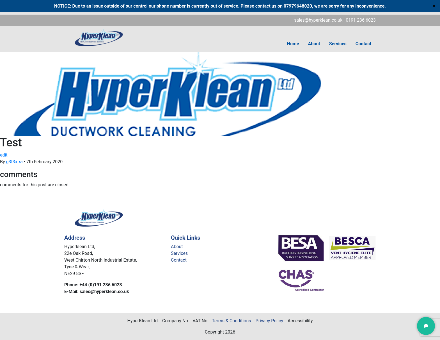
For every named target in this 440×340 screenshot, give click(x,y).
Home (293, 43)
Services (338, 43)
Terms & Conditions (231, 320)
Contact (363, 43)
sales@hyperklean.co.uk (318, 20)
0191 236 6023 (361, 20)
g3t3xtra (14, 161)
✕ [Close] (434, 6)
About (314, 43)
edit (4, 155)
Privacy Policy (269, 320)
